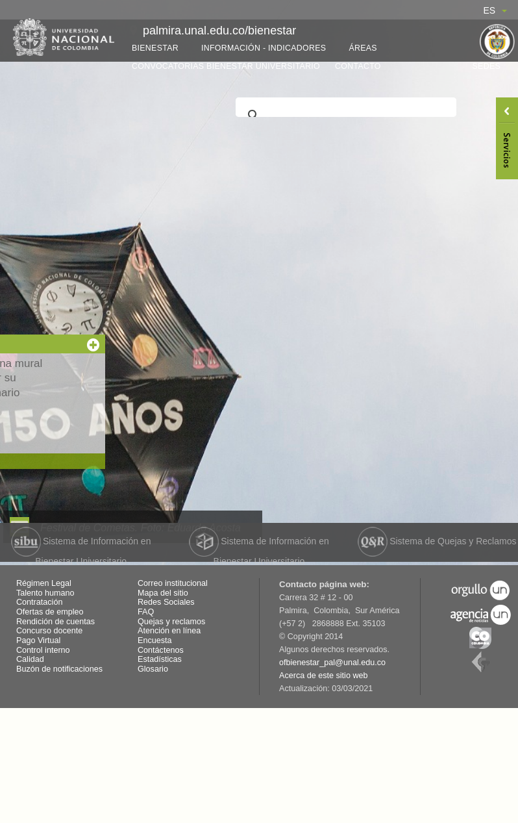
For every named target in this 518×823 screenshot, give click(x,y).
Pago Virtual (38, 640)
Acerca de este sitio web (323, 675)
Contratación (39, 602)
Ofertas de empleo (50, 611)
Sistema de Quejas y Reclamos (437, 541)
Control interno (43, 650)
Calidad (30, 659)
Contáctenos (161, 650)
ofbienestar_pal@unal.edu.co (332, 662)
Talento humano (45, 593)
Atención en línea (169, 630)
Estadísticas (160, 659)
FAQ (146, 611)
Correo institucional (173, 583)
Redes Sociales (166, 602)
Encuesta (155, 640)
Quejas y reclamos (171, 621)
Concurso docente (49, 630)
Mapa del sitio (163, 593)
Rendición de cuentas (55, 621)
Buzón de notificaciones (59, 669)
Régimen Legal (43, 583)
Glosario (153, 669)
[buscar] (344, 115)
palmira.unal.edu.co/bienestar (219, 30)
